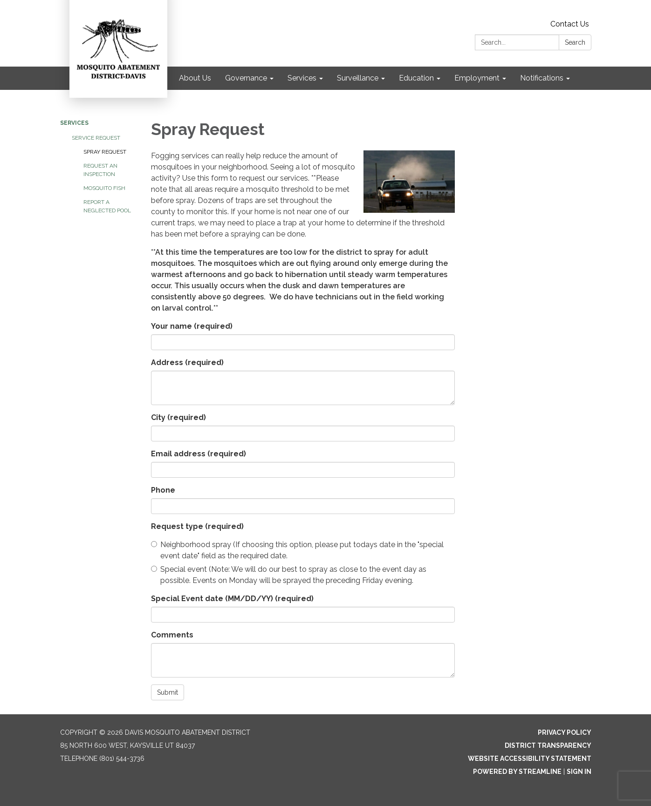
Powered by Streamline (517, 771)
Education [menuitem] (416, 78)
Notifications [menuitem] (541, 78)
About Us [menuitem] (195, 78)
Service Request (96, 138)
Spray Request (104, 152)
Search (575, 42)
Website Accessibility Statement (529, 758)
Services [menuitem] (302, 78)
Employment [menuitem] (477, 78)
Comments (172, 634)
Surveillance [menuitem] (357, 78)
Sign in (579, 771)
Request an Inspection (100, 170)
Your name (192, 326)
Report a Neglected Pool (107, 206)
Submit (167, 692)
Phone (163, 490)
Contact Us (569, 24)
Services (74, 123)
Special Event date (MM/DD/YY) (232, 598)
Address (187, 362)
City (178, 417)
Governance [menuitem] (246, 78)
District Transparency (548, 745)
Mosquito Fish (104, 188)
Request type (197, 526)
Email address (198, 453)
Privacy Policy (564, 732)
